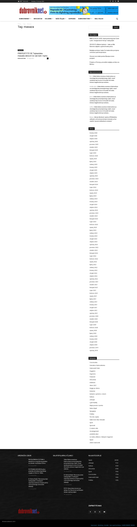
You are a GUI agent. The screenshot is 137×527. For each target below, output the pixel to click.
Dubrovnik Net (22, 58)
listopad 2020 (94, 322)
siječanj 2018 (94, 350)
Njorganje (93, 411)
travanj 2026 (93, 133)
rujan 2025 (93, 153)
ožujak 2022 (93, 273)
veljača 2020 (93, 345)
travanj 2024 (93, 201)
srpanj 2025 (93, 159)
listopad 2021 (94, 287)
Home (19, 24)
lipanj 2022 (93, 264)
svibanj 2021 (93, 302)
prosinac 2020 (94, 316)
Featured (92, 377)
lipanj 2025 (93, 161)
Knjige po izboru (95, 388)
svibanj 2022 (93, 267)
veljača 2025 (93, 173)
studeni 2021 (94, 284)
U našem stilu (94, 428)
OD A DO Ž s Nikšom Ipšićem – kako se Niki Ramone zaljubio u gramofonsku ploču (102, 45)
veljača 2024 (93, 207)
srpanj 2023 (93, 227)
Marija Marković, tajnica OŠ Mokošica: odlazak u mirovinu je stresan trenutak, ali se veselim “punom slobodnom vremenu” (103, 119)
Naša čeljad (93, 408)
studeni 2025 (94, 147)
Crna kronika (93, 362)
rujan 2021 (93, 290)
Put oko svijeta (94, 417)
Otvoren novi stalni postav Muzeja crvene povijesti (102, 57)
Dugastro (92, 371)
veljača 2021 (93, 310)
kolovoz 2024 (94, 190)
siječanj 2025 (94, 176)
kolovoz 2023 (94, 224)
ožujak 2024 (93, 204)
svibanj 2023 (93, 233)
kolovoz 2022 (94, 259)
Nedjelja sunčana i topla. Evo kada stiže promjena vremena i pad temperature (104, 51)
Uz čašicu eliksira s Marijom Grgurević (101, 437)
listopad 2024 (94, 184)
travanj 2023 (93, 236)
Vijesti (91, 440)
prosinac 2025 (94, 144)
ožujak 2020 (93, 342)
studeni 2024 (94, 181)
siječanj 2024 (94, 210)
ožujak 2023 (93, 239)
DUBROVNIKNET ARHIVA (128, 525)
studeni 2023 (94, 216)
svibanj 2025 (93, 164)
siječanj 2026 (94, 141)
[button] (117, 18)
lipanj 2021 (93, 299)
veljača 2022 (93, 276)
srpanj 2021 (93, 296)
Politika (92, 414)
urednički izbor (94, 434)
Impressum (94, 525)
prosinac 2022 (94, 247)
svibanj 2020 (93, 336)
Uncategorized (94, 431)
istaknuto (92, 382)
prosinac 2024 (94, 179)
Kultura (92, 397)
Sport (91, 422)
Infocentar (93, 380)
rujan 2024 (93, 187)
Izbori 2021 (93, 385)
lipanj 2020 (93, 333)
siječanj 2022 (94, 279)
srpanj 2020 (93, 330)
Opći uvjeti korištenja (115, 525)
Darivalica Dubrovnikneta (97, 365)
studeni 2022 (94, 250)
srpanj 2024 (93, 193)
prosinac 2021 (94, 282)
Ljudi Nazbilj (93, 402)
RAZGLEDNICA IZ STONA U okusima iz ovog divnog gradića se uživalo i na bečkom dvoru (37, 461)
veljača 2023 (93, 242)
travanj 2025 (93, 167)
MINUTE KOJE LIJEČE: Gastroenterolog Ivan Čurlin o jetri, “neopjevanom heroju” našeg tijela (104, 39)
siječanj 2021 (94, 313)
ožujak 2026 (93, 136)
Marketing (100, 525)
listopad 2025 (94, 150)
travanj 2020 (93, 339)
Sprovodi (92, 425)
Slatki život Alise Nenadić (97, 420)
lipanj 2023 (93, 230)
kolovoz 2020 (94, 327)
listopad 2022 (94, 253)
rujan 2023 (93, 222)
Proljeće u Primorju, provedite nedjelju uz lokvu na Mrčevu (104, 63)
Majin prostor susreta (96, 405)
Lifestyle (92, 400)
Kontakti (106, 525)
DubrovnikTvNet (95, 368)
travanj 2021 (93, 305)
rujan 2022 (93, 256)
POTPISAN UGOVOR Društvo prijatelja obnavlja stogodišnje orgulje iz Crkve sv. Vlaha (37, 471)
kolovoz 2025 (94, 156)
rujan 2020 (93, 325)
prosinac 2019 (94, 347)
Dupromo (20, 50)
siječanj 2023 (94, 244)
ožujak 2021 (93, 307)
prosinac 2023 (94, 213)
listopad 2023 (94, 219)
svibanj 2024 (93, 199)
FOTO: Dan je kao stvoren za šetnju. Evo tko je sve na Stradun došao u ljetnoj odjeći (73, 490)
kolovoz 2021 (94, 293)
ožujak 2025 (93, 170)
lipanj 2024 (93, 196)
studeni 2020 (94, 319)
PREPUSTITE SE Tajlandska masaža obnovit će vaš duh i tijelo (33, 54)
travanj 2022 (93, 270)
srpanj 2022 (93, 262)
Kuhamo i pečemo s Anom (98, 394)
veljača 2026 (93, 139)
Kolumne (92, 391)
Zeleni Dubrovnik (95, 443)
